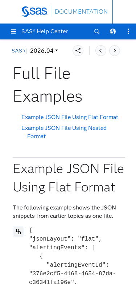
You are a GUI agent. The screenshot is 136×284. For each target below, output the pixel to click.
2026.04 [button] (42, 50)
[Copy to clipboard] (18, 231)
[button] (13, 31)
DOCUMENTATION (81, 11)
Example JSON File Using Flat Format (69, 117)
